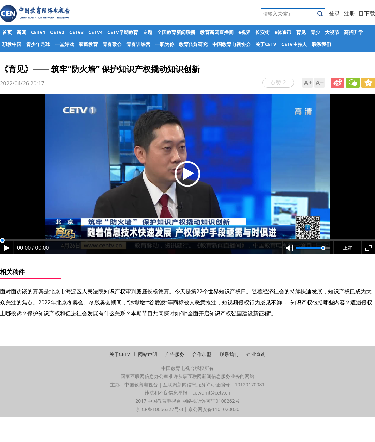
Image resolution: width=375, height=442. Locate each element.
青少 (315, 32)
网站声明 (147, 354)
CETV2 (57, 32)
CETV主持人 (294, 44)
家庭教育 (88, 44)
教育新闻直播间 (217, 32)
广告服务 (174, 354)
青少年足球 (38, 44)
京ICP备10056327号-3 (159, 409)
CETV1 (38, 32)
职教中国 (11, 44)
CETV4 (95, 32)
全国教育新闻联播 (176, 32)
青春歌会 (112, 44)
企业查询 (256, 354)
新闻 (21, 32)
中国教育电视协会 (231, 44)
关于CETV (265, 44)
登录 (334, 13)
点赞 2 (278, 82)
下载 (367, 13)
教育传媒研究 (193, 44)
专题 (147, 32)
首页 (7, 32)
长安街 (262, 32)
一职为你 (164, 44)
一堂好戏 (64, 44)
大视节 (332, 32)
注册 (349, 13)
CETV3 (76, 32)
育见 (301, 32)
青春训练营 (138, 44)
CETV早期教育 (122, 32)
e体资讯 (282, 32)
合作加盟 (201, 354)
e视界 (244, 32)
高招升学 (353, 32)
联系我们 (321, 44)
